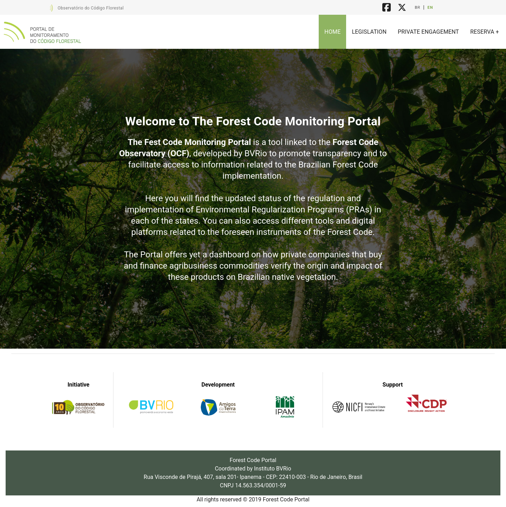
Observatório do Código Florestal (91, 8)
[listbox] (412, 32)
